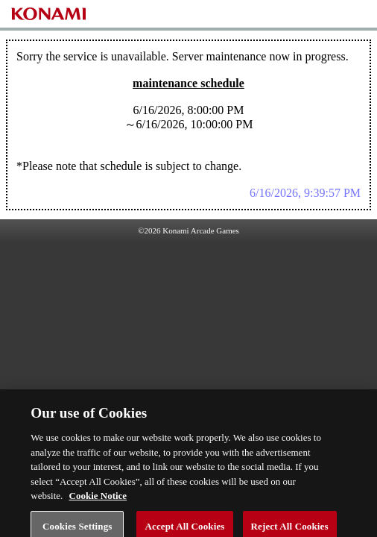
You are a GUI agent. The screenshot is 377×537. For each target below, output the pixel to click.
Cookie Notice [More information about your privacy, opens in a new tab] (98, 500)
